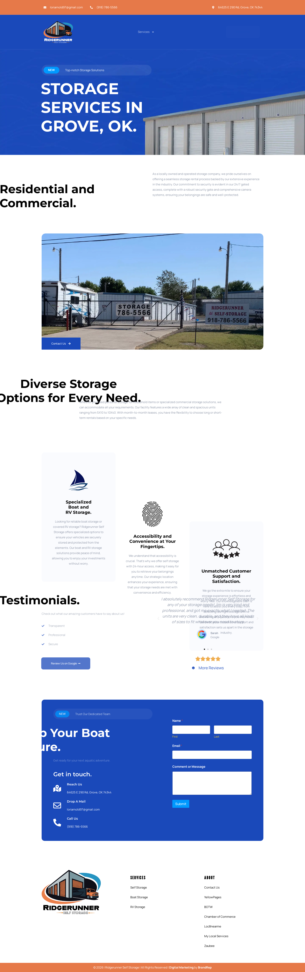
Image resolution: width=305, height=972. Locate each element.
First (175, 736)
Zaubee (209, 946)
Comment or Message (188, 766)
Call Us (72, 818)
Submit (180, 804)
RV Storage (137, 907)
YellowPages (212, 897)
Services (146, 32)
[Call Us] (57, 822)
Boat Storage (139, 897)
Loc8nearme (212, 926)
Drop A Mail (76, 801)
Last (216, 736)
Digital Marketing (181, 967)
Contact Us (212, 887)
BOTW (208, 907)
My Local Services (216, 936)
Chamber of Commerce (220, 917)
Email (177, 746)
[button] (158, 618)
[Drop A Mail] (57, 805)
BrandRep (205, 967)
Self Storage (138, 887)
